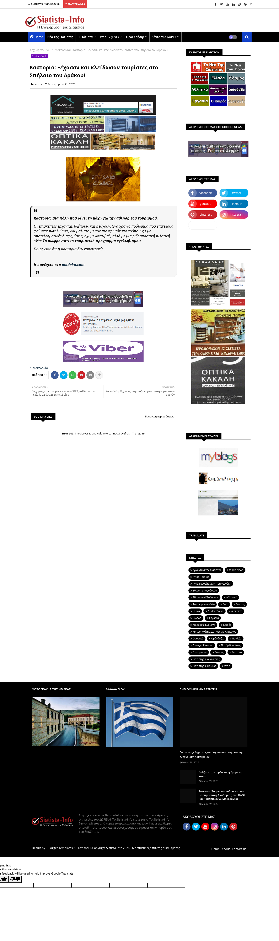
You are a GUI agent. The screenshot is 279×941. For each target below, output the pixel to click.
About (226, 849)
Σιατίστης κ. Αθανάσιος (206, 659)
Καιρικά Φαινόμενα (204, 625)
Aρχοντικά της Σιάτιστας (207, 570)
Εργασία (214, 618)
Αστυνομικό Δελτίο (204, 604)
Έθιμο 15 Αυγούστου (205, 590)
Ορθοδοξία (217, 638)
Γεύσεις (240, 604)
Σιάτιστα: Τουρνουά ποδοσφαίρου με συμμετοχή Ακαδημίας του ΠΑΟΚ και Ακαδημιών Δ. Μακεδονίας (222, 795)
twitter (236, 193)
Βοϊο (225, 604)
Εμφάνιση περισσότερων (159, 416)
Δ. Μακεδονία (61, 50)
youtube (205, 204)
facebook (205, 193)
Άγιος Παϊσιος (201, 577)
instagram (237, 214)
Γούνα (196, 611)
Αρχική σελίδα (39, 50)
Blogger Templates (60, 848)
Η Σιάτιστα (85, 37)
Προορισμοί (200, 652)
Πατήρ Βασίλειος (231, 645)
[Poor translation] (15, 879)
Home (39, 37)
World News (236, 570)
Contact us (239, 849)
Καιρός (227, 625)
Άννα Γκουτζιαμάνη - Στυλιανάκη (212, 583)
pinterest (205, 214)
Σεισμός (219, 652)
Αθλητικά (231, 597)
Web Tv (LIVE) (109, 37)
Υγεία (227, 666)
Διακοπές (236, 611)
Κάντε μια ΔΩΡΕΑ (164, 37)
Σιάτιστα (237, 652)
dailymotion (203, 225)
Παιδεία (236, 638)
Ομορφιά (198, 638)
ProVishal (82, 848)
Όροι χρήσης (135, 37)
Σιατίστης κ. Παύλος (204, 666)
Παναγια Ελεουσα (203, 645)
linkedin (236, 204)
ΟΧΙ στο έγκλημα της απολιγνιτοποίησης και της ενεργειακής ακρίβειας (211, 754)
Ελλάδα (197, 618)
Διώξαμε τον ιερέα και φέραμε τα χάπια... (220, 774)
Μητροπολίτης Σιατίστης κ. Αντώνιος (214, 631)
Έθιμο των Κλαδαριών (206, 597)
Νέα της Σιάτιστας (60, 37)
